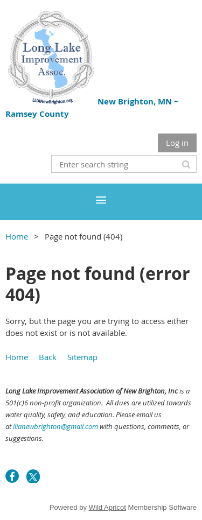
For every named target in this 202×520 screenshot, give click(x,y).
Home (16, 236)
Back (48, 357)
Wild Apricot (107, 507)
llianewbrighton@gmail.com (55, 426)
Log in (177, 142)
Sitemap (82, 357)
